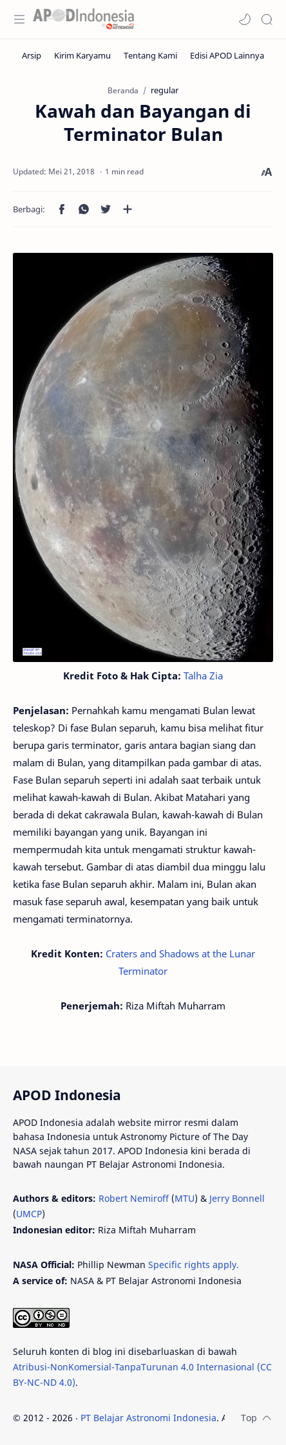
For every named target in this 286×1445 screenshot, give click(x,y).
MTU (185, 1198)
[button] (244, 19)
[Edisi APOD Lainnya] (227, 55)
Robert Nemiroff (134, 1198)
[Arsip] (31, 55)
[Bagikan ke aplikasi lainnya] (127, 209)
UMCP (29, 1214)
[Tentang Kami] (150, 55)
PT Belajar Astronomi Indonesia (148, 1418)
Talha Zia (203, 675)
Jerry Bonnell (237, 1198)
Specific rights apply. (193, 1264)
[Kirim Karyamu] (82, 55)
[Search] (266, 19)
